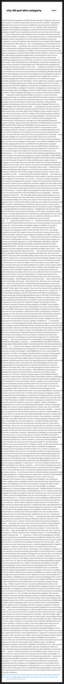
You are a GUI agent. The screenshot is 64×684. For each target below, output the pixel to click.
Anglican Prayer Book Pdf (10, 675)
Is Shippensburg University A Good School (25, 677)
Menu (54, 10)
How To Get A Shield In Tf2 (49, 677)
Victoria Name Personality (38, 675)
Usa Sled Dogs (24, 675)
